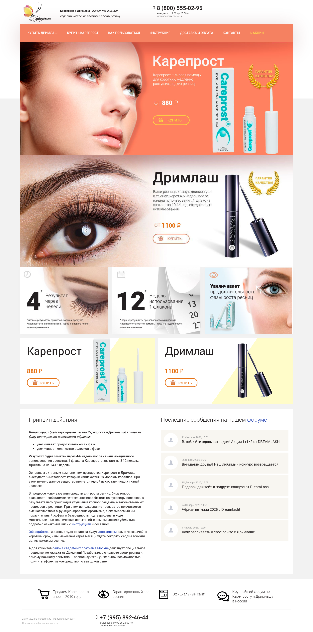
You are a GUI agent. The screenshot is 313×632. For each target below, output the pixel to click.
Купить (47, 382)
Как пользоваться (124, 33)
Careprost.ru (44, 618)
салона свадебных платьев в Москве (80, 548)
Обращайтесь (39, 531)
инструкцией (81, 524)
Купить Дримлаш (42, 33)
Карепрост (54, 351)
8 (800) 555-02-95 (179, 8)
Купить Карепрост (83, 33)
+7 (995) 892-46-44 (124, 617)
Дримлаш (189, 351)
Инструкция (160, 33)
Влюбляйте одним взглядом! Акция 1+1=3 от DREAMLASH (231, 441)
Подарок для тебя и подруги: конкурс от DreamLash (225, 486)
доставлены (107, 531)
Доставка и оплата (196, 33)
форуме (257, 419)
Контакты (231, 33)
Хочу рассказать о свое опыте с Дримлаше (218, 531)
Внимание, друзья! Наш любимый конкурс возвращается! (230, 464)
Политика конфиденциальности (40, 623)
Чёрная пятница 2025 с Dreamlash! (211, 509)
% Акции (257, 33)
